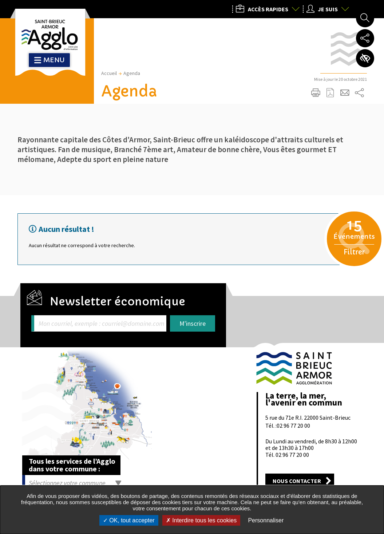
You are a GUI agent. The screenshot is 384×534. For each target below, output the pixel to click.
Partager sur (359, 93)
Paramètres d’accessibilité (365, 58)
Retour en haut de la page (368, 332)
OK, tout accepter (129, 520)
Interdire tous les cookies (201, 520)
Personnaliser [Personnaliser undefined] (266, 520)
